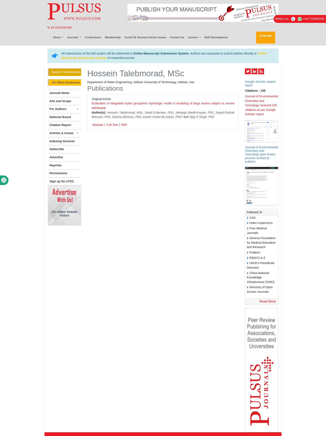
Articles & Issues (64, 133)
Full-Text (112, 124)
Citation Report (60, 125)
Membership (113, 37)
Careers (193, 37)
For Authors (64, 109)
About (57, 37)
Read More (267, 301)
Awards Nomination (65, 72)
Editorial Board (60, 117)
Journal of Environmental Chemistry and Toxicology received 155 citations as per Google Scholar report (261, 105)
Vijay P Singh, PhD (201, 117)
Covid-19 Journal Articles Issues (145, 37)
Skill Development (216, 37)
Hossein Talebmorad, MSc (125, 112)
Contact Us (177, 37)
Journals (73, 37)
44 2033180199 (60, 27)
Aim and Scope (60, 101)
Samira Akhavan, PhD (126, 117)
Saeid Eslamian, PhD (159, 112)
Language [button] (265, 35)
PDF (124, 124)
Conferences (93, 37)
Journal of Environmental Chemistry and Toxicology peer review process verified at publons (261, 154)
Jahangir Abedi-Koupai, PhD (194, 112)
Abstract (97, 124)
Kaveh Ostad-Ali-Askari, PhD (162, 117)
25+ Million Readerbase (65, 82)
